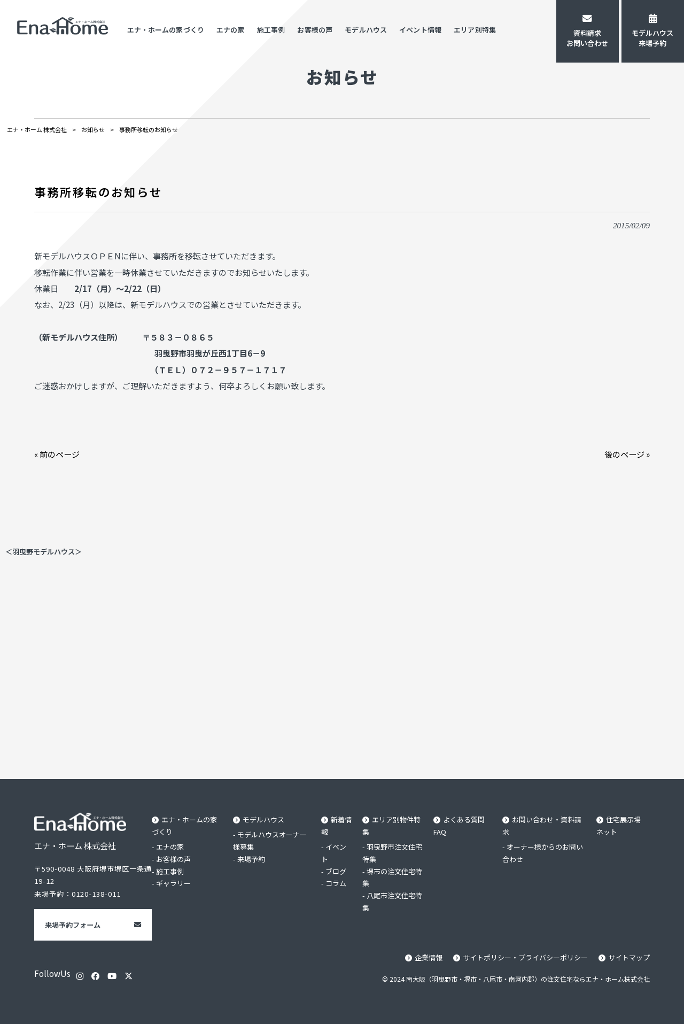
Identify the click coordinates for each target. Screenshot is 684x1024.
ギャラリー (173, 884)
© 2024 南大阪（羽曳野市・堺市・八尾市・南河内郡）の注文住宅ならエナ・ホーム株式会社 (516, 978)
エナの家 (170, 847)
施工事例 (170, 871)
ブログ (335, 871)
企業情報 (428, 957)
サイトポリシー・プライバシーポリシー (525, 957)
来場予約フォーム (72, 925)
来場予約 (251, 859)
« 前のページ (57, 454)
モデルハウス (263, 819)
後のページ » (627, 454)
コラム (335, 884)
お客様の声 (173, 859)
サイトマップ (629, 957)
